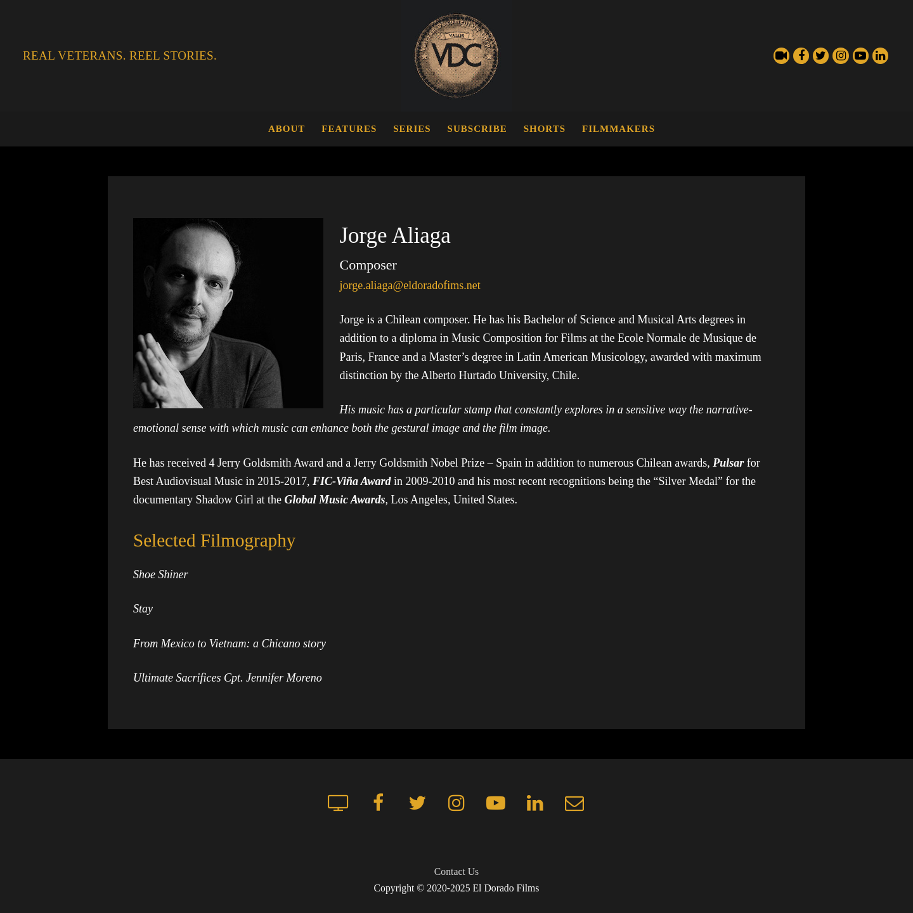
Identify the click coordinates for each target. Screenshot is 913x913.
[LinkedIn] (880, 55)
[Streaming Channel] (781, 55)
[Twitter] (821, 55)
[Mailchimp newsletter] (574, 802)
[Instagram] (840, 55)
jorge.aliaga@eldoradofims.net (409, 285)
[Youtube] (861, 55)
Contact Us (456, 871)
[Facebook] (801, 55)
